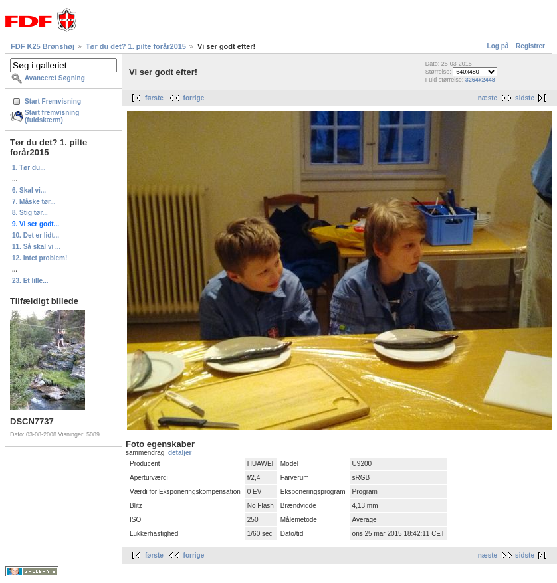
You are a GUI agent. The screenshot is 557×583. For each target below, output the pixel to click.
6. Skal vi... (29, 190)
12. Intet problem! (39, 258)
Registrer (530, 46)
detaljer (180, 452)
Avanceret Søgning (55, 78)
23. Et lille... (30, 280)
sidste (524, 98)
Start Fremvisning (53, 101)
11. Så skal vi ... (36, 246)
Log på (498, 46)
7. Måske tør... (34, 201)
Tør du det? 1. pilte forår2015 (136, 46)
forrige (194, 98)
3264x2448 (480, 79)
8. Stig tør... (30, 212)
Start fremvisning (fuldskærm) (52, 116)
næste (487, 98)
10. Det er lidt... (35, 235)
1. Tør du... (29, 167)
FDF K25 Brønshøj (42, 46)
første (154, 98)
